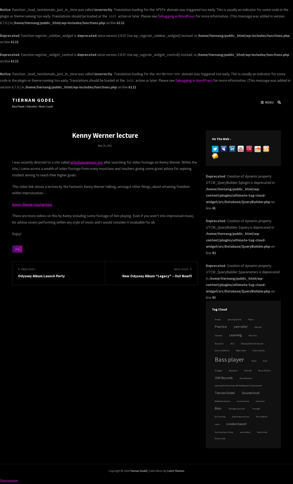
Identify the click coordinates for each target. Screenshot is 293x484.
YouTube (248, 370)
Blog (17, 249)
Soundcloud (250, 393)
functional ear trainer (224, 432)
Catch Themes (175, 471)
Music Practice (264, 370)
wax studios (245, 432)
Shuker (218, 319)
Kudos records (259, 350)
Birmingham (261, 416)
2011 (232, 343)
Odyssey (258, 327)
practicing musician (240, 416)
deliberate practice (222, 401)
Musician (253, 335)
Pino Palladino (246, 378)
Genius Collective (222, 350)
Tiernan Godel (33, 100)
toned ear (219, 335)
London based (236, 424)
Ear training (220, 416)
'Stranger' (256, 408)
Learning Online (234, 319)
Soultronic (260, 401)
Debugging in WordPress (176, 16)
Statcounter (9, 480)
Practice (221, 326)
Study (253, 361)
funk (265, 361)
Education (233, 370)
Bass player (229, 359)
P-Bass (251, 319)
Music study (220, 438)
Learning (235, 335)
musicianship (243, 401)
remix (217, 424)
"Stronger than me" (236, 408)
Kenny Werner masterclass (32, 204)
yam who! (241, 326)
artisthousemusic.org (86, 162)
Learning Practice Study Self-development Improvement (238, 385)
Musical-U (219, 343)
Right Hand (241, 350)
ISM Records (224, 378)
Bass (218, 408)
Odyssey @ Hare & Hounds (252, 343)
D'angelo (218, 370)
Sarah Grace (262, 432)
